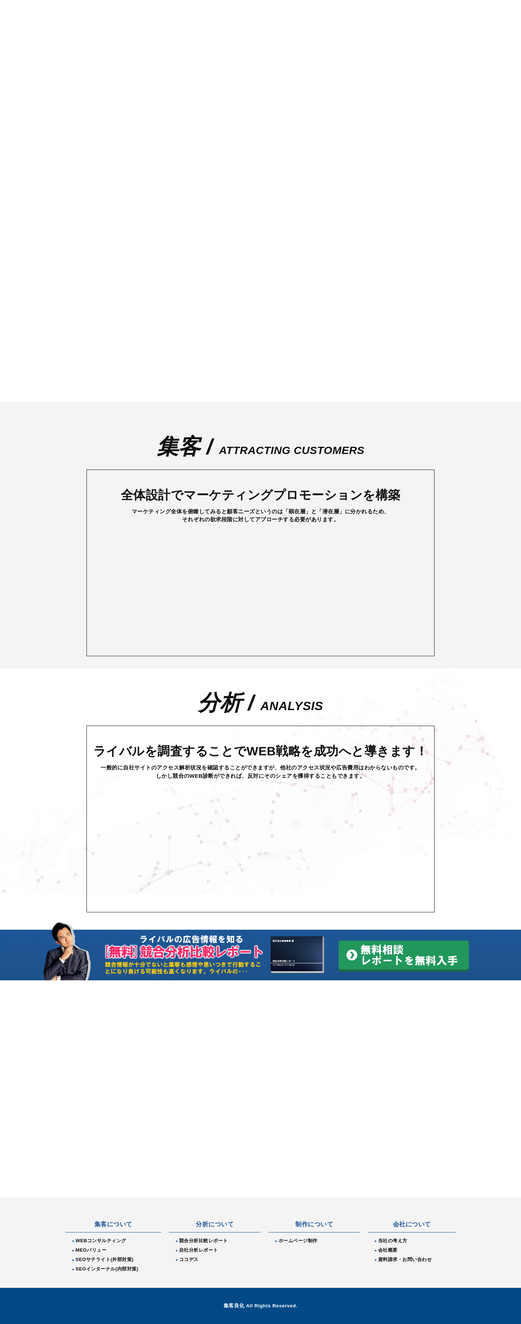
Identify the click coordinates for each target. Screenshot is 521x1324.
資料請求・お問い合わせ (405, 1259)
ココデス (189, 1259)
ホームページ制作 (298, 1240)
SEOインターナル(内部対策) (107, 1269)
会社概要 (388, 1250)
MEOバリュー (91, 1250)
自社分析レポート (198, 1250)
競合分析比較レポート (203, 1240)
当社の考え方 (392, 1240)
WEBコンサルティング (101, 1240)
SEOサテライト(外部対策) (105, 1259)
